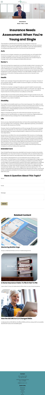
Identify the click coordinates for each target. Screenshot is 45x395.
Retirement (22, 387)
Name (2, 178)
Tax (22, 393)
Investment (22, 389)
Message (3, 192)
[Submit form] (4, 203)
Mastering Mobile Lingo (10, 247)
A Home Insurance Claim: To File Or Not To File (19, 283)
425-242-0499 (24, 376)
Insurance (22, 391)
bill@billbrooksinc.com (22, 383)
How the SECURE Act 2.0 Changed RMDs (16, 318)
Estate (22, 390)
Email (2, 185)
